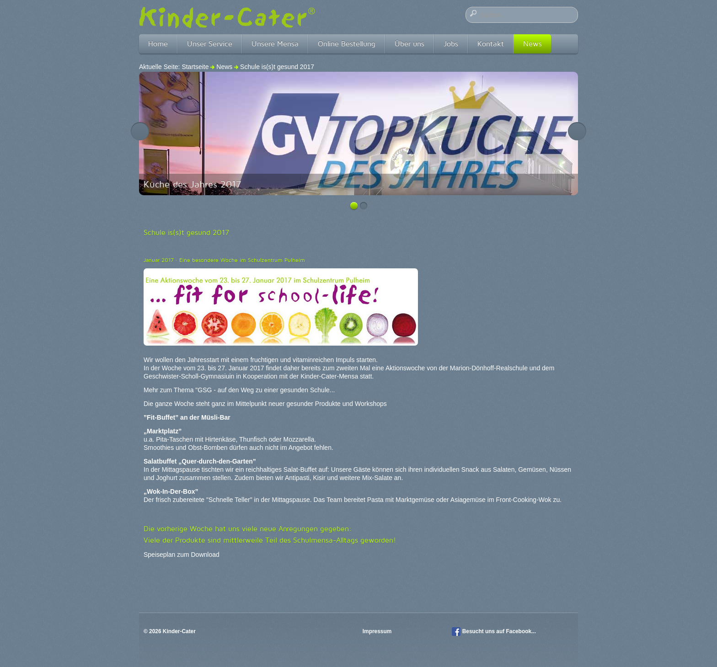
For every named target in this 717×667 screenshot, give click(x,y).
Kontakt (490, 43)
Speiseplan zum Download (181, 554)
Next (577, 131)
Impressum (378, 631)
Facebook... (521, 631)
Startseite (195, 66)
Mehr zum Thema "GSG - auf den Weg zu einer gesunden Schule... (239, 390)
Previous (140, 131)
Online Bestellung (346, 43)
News (532, 43)
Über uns (409, 43)
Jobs (451, 43)
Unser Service (209, 43)
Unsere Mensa (275, 43)
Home (158, 43)
